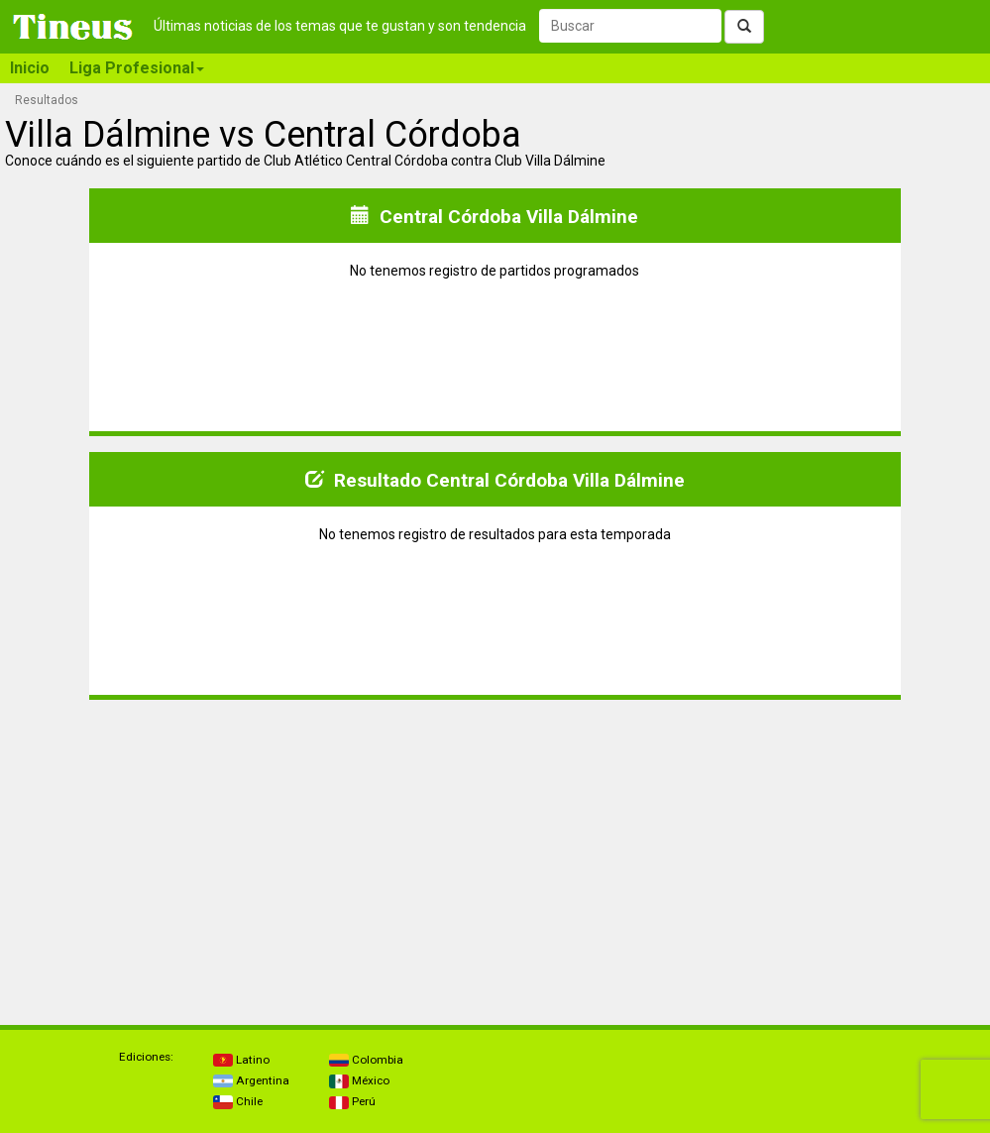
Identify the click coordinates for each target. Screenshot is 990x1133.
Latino (241, 1060)
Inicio (30, 67)
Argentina (251, 1080)
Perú (352, 1101)
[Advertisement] (249, 854)
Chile (238, 1101)
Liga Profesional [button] (136, 67)
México (359, 1080)
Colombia (366, 1060)
